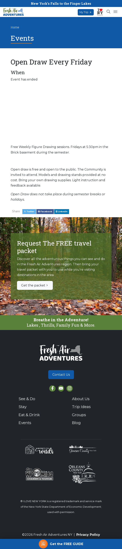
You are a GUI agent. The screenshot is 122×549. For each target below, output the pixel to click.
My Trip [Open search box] (85, 12)
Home (15, 27)
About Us (81, 398)
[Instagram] (69, 388)
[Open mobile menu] (115, 12)
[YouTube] (61, 388)
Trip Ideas (81, 406)
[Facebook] (52, 388)
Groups (79, 414)
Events (25, 422)
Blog (76, 422)
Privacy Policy (88, 535)
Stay (22, 406)
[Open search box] (108, 12)
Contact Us (61, 374)
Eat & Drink (29, 414)
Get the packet (35, 285)
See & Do (27, 398)
